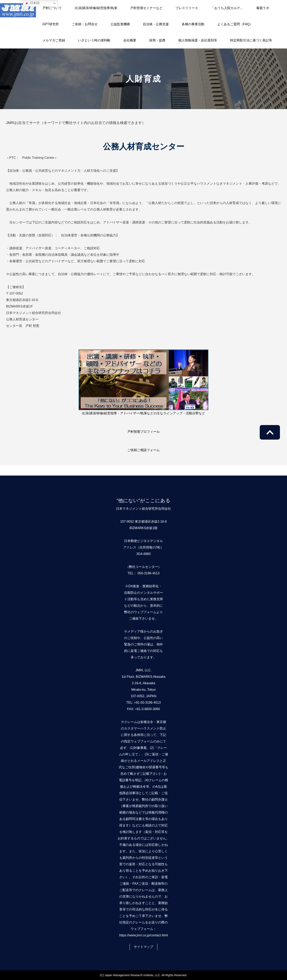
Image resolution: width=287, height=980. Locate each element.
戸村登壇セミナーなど (146, 8)
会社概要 (129, 40)
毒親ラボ (262, 8)
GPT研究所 (50, 24)
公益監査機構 (120, 24)
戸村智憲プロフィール (143, 431)
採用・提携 (157, 40)
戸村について (52, 8)
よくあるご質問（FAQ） (235, 24)
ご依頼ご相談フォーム (143, 450)
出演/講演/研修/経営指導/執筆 (96, 8)
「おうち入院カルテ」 (227, 8)
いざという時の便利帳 (94, 40)
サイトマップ (143, 946)
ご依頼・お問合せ (85, 24)
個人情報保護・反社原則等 (197, 40)
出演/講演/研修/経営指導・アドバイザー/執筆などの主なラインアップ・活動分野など (143, 413)
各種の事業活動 (193, 24)
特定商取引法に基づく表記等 (251, 40)
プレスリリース (186, 8)
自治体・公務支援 (156, 24)
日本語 (32, 3)
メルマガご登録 (53, 40)
